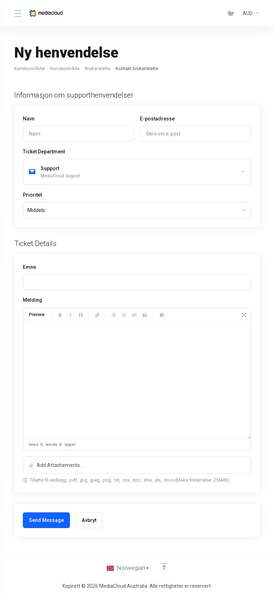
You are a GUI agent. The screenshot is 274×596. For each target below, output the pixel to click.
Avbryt (89, 520)
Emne (29, 267)
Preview (37, 315)
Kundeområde (65, 68)
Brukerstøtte (97, 68)
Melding (32, 300)
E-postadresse (157, 119)
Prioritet (32, 195)
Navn (29, 119)
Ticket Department (44, 151)
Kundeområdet (29, 68)
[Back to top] (164, 566)
